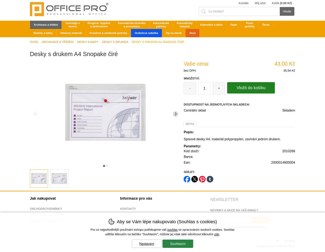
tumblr (210, 178)
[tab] (104, 166)
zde (216, 234)
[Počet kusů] (204, 88)
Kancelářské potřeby (161, 25)
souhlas (172, 229)
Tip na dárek (174, 33)
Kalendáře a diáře (211, 24)
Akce (192, 33)
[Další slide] (175, 114)
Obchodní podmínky (46, 208)
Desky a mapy (87, 42)
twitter (194, 178)
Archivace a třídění (57, 42)
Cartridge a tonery (72, 25)
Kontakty (128, 208)
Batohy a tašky (43, 33)
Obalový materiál (71, 33)
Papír (233, 24)
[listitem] (39, 178)
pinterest (202, 178)
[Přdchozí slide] (35, 114)
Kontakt (243, 3)
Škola (266, 24)
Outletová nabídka (146, 33)
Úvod (34, 42)
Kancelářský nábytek (185, 25)
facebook (187, 178)
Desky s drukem (115, 42)
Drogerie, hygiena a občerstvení (98, 25)
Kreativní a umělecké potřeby (108, 33)
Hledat (287, 11)
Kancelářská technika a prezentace (132, 25)
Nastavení (146, 244)
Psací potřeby (250, 25)
